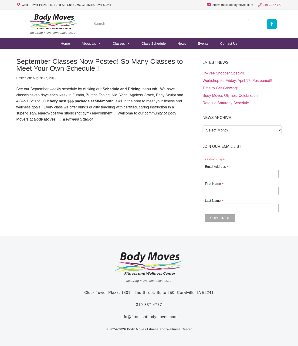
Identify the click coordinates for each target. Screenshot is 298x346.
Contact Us (228, 43)
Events (203, 43)
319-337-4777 (272, 5)
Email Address (217, 167)
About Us (91, 43)
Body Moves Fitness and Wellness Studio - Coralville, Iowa (53, 21)
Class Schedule (154, 43)
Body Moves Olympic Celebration (230, 95)
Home (65, 43)
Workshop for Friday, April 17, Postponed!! (237, 81)
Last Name (214, 200)
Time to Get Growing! (220, 88)
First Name (214, 183)
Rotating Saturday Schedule (226, 103)
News (181, 43)
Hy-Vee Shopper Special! (223, 73)
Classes (121, 43)
